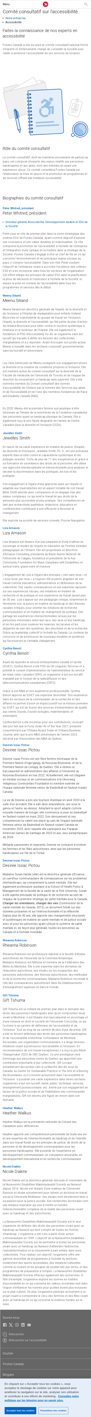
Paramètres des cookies (53, 1410)
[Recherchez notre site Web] (86, 4)
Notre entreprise (15, 18)
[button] (21, 4)
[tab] (45, 1353)
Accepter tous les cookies (20, 1410)
